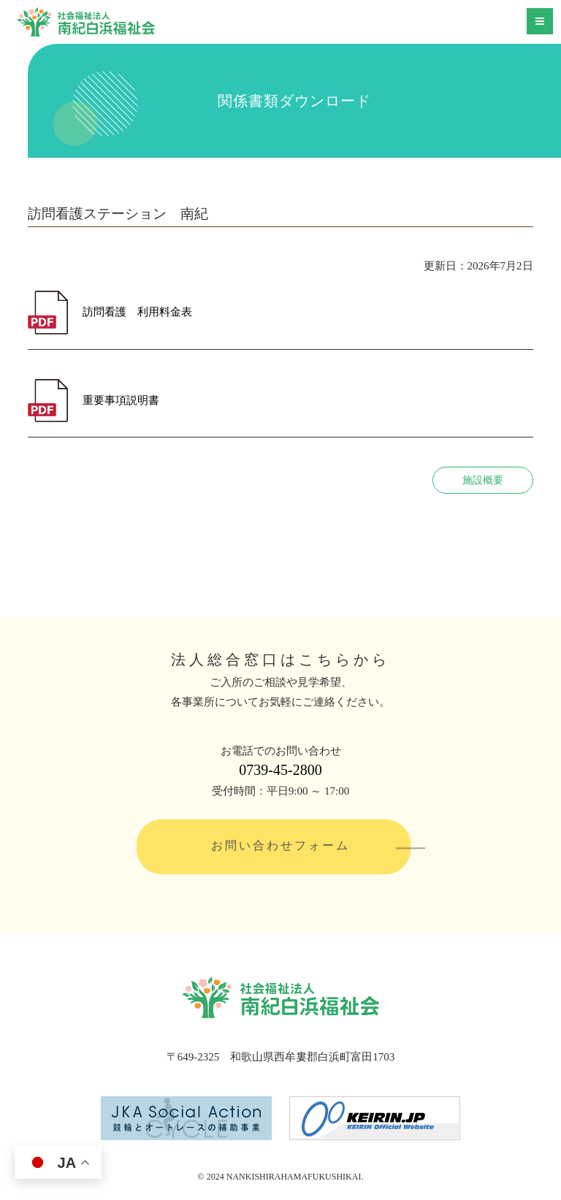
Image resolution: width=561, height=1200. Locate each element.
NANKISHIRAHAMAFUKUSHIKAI (294, 1177)
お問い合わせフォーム (280, 845)
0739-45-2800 (280, 770)
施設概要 (482, 480)
